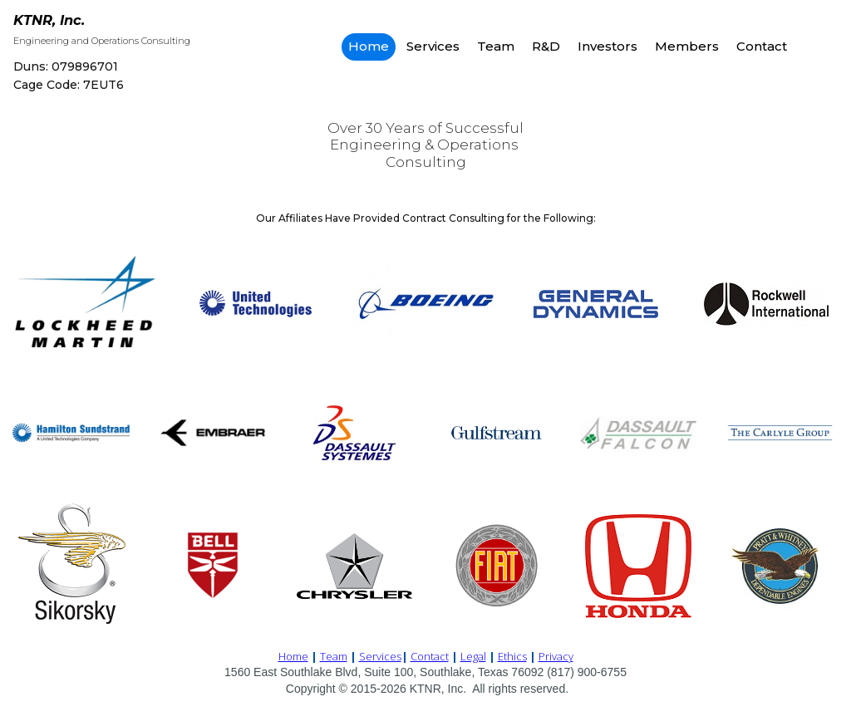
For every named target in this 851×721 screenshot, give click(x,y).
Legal (473, 655)
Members (687, 46)
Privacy (556, 655)
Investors (607, 46)
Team (495, 46)
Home (368, 46)
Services (433, 46)
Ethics (512, 655)
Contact (761, 46)
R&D (546, 46)
